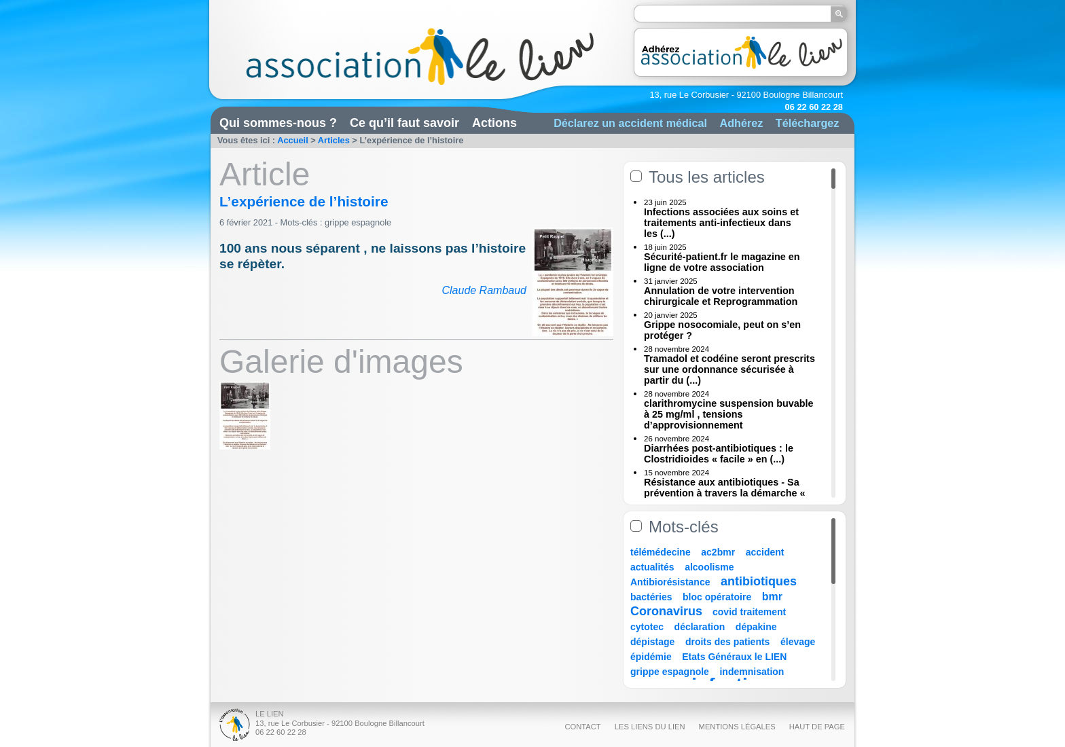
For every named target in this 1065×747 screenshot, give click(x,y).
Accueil (292, 140)
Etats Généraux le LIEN (734, 656)
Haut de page (817, 727)
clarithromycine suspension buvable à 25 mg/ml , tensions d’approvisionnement (729, 414)
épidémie (651, 656)
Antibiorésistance (670, 582)
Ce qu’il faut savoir (404, 123)
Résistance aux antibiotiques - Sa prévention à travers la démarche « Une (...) (725, 493)
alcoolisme (709, 567)
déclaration (699, 626)
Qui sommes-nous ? (278, 123)
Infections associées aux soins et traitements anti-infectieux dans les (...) (721, 222)
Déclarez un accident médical (630, 123)
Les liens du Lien (650, 727)
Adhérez (741, 123)
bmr (772, 596)
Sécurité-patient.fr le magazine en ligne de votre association (722, 262)
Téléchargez (808, 123)
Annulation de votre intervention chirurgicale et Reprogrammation (720, 296)
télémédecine (660, 552)
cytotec (647, 626)
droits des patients (727, 641)
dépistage (652, 641)
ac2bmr (718, 552)
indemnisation (751, 671)
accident (765, 552)
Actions (494, 123)
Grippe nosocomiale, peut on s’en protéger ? (722, 330)
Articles (334, 140)
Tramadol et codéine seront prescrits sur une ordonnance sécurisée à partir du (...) (729, 369)
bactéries (651, 596)
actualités (652, 567)
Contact (582, 727)
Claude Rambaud (483, 290)
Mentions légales (737, 727)
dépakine (756, 626)
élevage (797, 641)
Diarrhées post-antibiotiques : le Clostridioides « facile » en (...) (718, 453)
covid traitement (749, 611)
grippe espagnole (358, 222)
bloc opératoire (717, 596)
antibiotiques (759, 581)
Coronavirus (668, 611)
